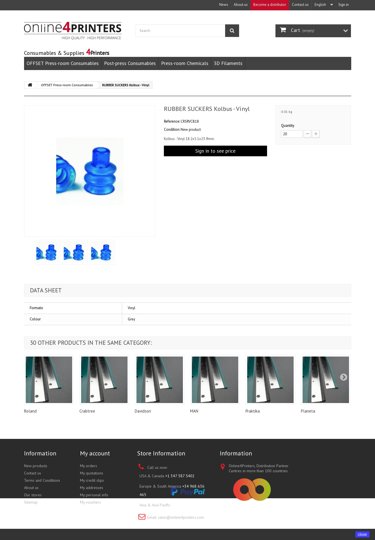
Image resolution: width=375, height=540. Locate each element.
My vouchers (90, 502)
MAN (194, 411)
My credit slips (92, 480)
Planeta (308, 411)
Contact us (300, 4)
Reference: (172, 121)
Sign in (343, 4)
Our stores (33, 494)
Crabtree (87, 411)
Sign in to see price (215, 151)
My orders (88, 465)
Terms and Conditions (42, 480)
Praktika (253, 411)
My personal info (94, 494)
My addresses (91, 487)
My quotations (91, 473)
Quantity (287, 125)
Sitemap (31, 502)
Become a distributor (269, 4)
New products (35, 465)
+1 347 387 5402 (180, 475)
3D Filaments (228, 63)
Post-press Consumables (130, 63)
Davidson (143, 411)
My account (95, 453)
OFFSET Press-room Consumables (63, 63)
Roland (30, 411)
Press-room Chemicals (184, 63)
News (223, 4)
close (362, 534)
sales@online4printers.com (181, 517)
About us (241, 4)
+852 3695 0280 (185, 505)
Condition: (172, 129)
